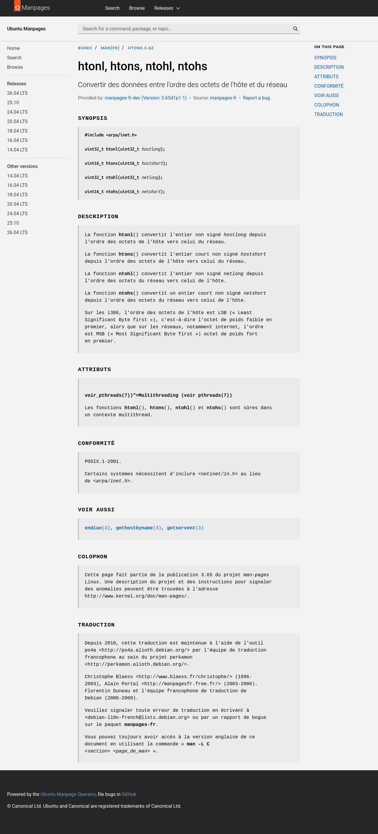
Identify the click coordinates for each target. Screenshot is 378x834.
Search (112, 8)
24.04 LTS (17, 112)
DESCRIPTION (329, 67)
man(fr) (110, 47)
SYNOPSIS (325, 58)
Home (13, 48)
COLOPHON (326, 105)
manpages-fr (223, 98)
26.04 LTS (17, 93)
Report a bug (256, 98)
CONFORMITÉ (328, 86)
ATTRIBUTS (326, 76)
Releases (163, 8)
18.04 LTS (17, 131)
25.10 (13, 102)
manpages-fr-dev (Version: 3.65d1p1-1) (146, 98)
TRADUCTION (328, 114)
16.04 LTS (17, 140)
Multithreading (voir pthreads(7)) (185, 395)
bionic (85, 47)
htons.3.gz (141, 47)
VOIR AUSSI (326, 95)
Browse (137, 8)
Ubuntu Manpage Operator (68, 794)
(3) (97, 528)
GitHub (129, 794)
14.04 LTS (17, 150)
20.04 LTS (17, 121)
